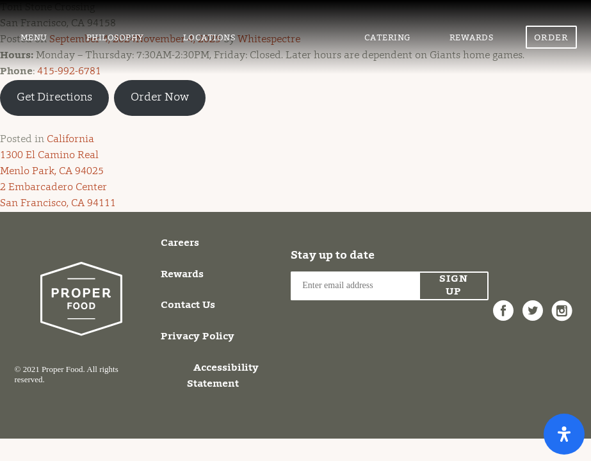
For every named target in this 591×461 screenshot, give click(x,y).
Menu (33, 38)
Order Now (551, 41)
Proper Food (300, 22)
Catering (387, 38)
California (70, 139)
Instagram (562, 303)
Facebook (503, 303)
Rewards (471, 38)
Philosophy (115, 38)
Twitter (532, 303)
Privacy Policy (197, 337)
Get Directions (54, 98)
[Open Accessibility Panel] (564, 434)
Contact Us (188, 305)
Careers (180, 243)
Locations (209, 38)
